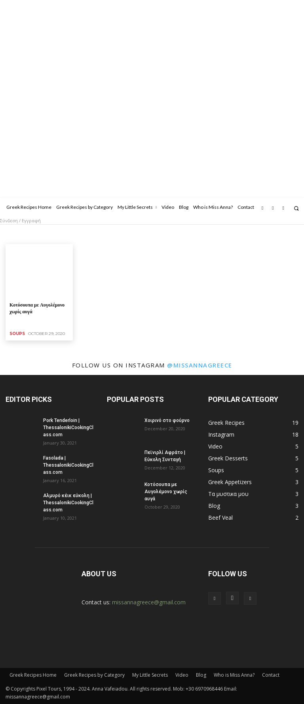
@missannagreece (199, 365)
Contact (270, 675)
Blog (201, 675)
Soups (17, 333)
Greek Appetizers (150, 234)
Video (181, 675)
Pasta (251, 234)
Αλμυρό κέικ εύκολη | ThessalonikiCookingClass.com (68, 503)
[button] (296, 208)
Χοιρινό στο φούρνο (167, 420)
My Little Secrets (150, 675)
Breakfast (70, 234)
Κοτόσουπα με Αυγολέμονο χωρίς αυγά (165, 492)
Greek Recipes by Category (94, 675)
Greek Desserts (193, 234)
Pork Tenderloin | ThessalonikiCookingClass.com (68, 427)
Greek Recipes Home (33, 675)
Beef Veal (19, 234)
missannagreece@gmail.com (149, 602)
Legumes (228, 234)
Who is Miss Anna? (234, 675)
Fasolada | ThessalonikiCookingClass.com (68, 465)
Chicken (96, 234)
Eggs (118, 234)
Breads (44, 234)
